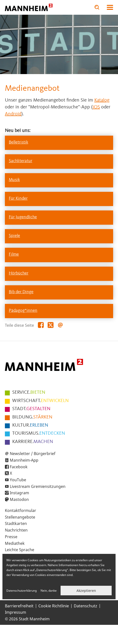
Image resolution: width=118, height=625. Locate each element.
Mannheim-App (24, 460)
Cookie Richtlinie (53, 606)
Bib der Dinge (21, 292)
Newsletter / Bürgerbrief (32, 453)
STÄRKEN (32, 417)
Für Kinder (18, 198)
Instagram (19, 492)
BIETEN (28, 392)
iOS (96, 107)
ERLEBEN (30, 425)
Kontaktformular (20, 510)
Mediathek (15, 543)
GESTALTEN (31, 408)
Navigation (110, 7)
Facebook (19, 466)
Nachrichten (16, 530)
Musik (14, 180)
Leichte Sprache (19, 549)
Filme (14, 254)
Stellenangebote (20, 517)
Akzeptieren (86, 590)
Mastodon (19, 499)
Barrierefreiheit (19, 606)
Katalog (101, 100)
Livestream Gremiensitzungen (37, 486)
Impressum (15, 612)
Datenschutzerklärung (21, 590)
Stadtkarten (16, 523)
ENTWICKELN (40, 400)
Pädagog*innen (23, 310)
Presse (11, 536)
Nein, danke (49, 590)
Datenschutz (85, 606)
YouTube (18, 479)
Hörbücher (18, 273)
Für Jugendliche (23, 217)
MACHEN (32, 441)
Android (13, 114)
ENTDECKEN (38, 433)
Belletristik (18, 142)
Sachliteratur (20, 161)
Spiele (14, 236)
